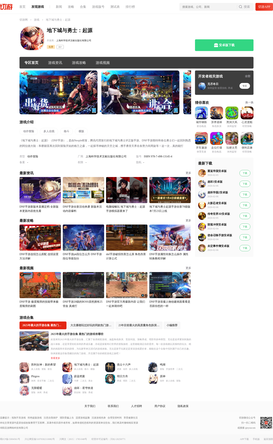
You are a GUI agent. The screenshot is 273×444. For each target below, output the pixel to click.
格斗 (66, 131)
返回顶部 (268, 439)
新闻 (59, 6)
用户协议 (159, 406)
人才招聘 (136, 406)
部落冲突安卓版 (217, 224)
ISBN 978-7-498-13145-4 (158, 156)
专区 (244, 86)
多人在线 (48, 131)
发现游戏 (37, 6)
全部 (247, 76)
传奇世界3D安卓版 (218, 213)
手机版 (256, 439)
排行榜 (130, 6)
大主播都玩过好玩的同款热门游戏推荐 (92, 325)
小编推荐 (172, 325)
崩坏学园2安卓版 (217, 192)
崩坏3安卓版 (214, 181)
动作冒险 (28, 131)
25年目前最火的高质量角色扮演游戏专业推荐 (140, 325)
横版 (81, 131)
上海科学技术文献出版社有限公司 (73, 40)
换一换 (249, 102)
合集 (83, 6)
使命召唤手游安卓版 (219, 235)
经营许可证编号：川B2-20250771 (108, 439)
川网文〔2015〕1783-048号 (73, 439)
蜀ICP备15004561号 (10, 439)
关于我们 (89, 406)
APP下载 (244, 439)
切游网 (24, 19)
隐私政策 (183, 406)
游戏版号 (98, 6)
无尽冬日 (212, 84)
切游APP (264, 6)
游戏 (36, 19)
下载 (245, 173)
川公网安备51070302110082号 (40, 439)
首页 (22, 6)
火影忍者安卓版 (217, 203)
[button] (100, 111)
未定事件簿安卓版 (218, 246)
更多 (188, 173)
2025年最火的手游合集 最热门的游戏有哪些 (44, 325)
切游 (6, 7)
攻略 (71, 6)
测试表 (115, 6)
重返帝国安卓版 (217, 171)
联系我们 (113, 406)
